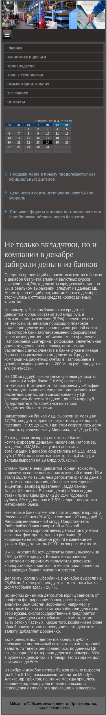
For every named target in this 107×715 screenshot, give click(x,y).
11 (57, 133)
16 (38, 138)
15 (28, 138)
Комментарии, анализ (27, 84)
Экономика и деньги (26, 57)
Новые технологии (24, 75)
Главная (14, 48)
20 (9, 142)
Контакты (15, 102)
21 (18, 142)
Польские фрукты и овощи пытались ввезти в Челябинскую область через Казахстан (55, 214)
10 (47, 133)
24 (47, 142)
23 (38, 142)
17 (47, 138)
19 (66, 138)
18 (57, 138)
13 (9, 138)
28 (18, 147)
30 (38, 147)
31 (47, 147)
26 (66, 142)
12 (66, 133)
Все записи (17, 93)
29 (28, 147)
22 (28, 142)
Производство (20, 66)
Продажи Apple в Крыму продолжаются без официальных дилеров (52, 176)
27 (9, 147)
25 (57, 142)
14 (18, 138)
